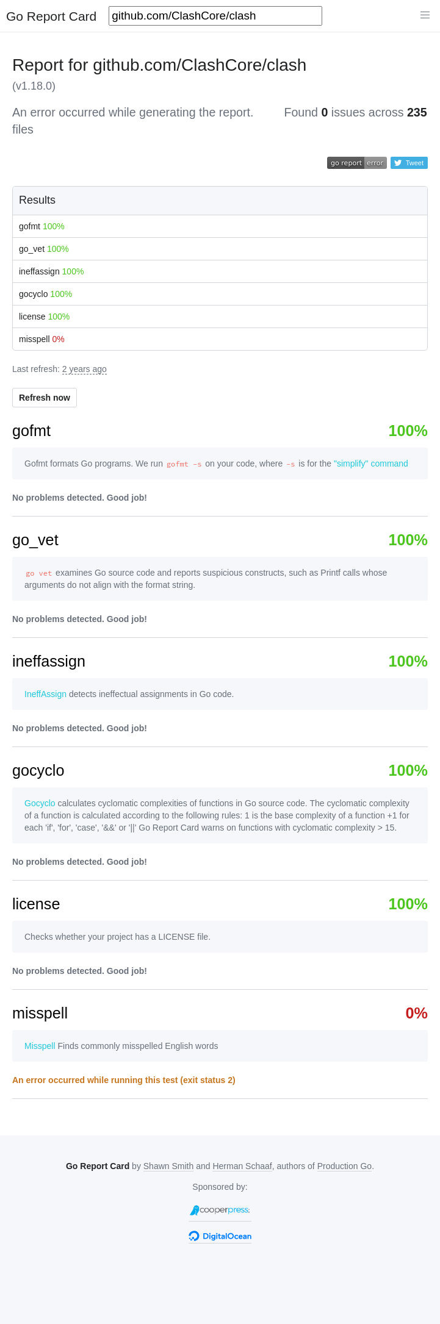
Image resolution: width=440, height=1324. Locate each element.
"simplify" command (371, 463)
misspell (42, 339)
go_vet (44, 249)
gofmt (42, 226)
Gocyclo (40, 803)
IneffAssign (45, 694)
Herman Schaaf (242, 1166)
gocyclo (45, 294)
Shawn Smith (168, 1166)
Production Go (344, 1166)
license (44, 316)
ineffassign (51, 271)
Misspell (40, 1046)
